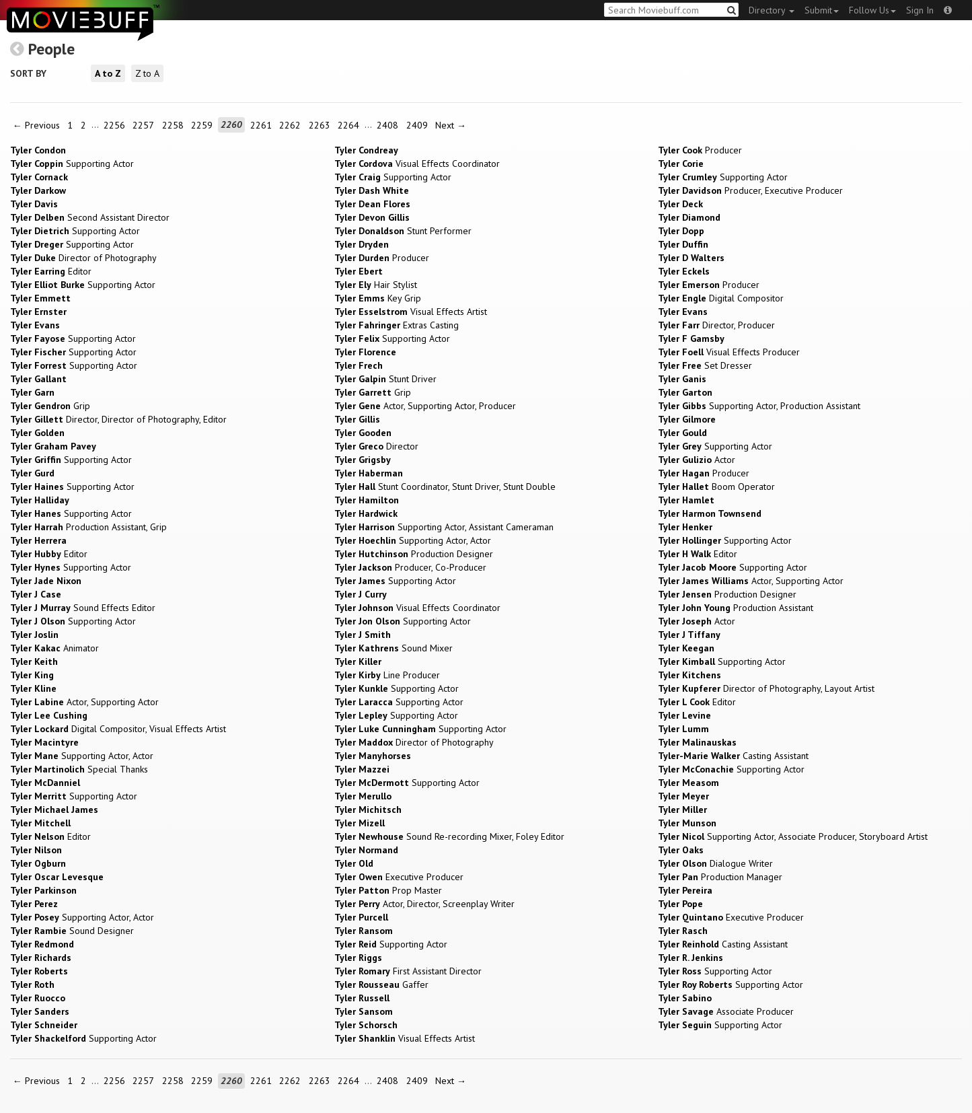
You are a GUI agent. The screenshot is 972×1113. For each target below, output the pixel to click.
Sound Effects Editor (82, 608)
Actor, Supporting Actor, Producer (425, 406)
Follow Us (872, 10)
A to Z (108, 73)
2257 (143, 125)
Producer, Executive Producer (750, 190)
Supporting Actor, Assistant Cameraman (444, 527)
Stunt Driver (385, 379)
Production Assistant (735, 608)
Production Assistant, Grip (88, 527)
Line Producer (387, 675)
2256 (114, 125)
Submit (822, 10)
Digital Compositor (721, 298)
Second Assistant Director (90, 217)
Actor (696, 460)
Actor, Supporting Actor (751, 581)
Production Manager (720, 877)
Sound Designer (72, 931)
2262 (290, 125)
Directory (771, 10)
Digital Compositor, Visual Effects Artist (118, 729)
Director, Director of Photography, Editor (118, 419)
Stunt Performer (403, 231)
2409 (417, 125)
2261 (261, 125)
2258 (173, 125)
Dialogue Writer (715, 863)
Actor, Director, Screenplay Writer (424, 904)
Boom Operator (716, 486)
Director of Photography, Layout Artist (766, 688)
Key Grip (377, 298)
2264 (348, 125)
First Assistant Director (408, 971)
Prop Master (388, 890)
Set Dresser (705, 365)
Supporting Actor (72, 163)
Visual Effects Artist (410, 312)
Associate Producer (726, 1011)
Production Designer (413, 554)
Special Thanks (79, 769)
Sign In (920, 10)
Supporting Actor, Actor (412, 540)
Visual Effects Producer (729, 352)
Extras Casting (396, 325)
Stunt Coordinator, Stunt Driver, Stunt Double (445, 486)
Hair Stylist (375, 285)
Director (376, 446)
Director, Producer (716, 325)
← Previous (36, 125)
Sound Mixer (393, 648)
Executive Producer (398, 877)
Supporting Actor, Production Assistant (759, 406)
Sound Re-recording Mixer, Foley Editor (449, 836)
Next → (450, 125)
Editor (50, 271)
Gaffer (381, 984)
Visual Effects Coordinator (417, 163)
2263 (319, 125)
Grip (372, 392)
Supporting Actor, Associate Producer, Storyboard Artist (793, 836)
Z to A (147, 73)
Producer (700, 150)
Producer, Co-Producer (410, 567)
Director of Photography (83, 258)
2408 (387, 125)
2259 (202, 125)
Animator (54, 648)
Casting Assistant (733, 756)
